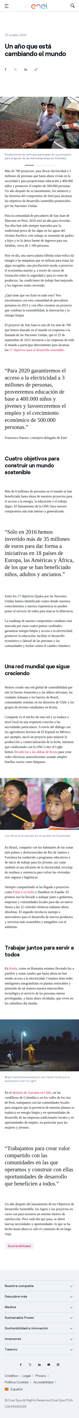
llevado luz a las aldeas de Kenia (36, 752)
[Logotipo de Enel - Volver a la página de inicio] (39, 6)
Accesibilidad (43, 1382)
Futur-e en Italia (23, 892)
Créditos (11, 1376)
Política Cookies (17, 1382)
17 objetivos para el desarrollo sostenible (37, 350)
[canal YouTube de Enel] (48, 1364)
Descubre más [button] (16, 1296)
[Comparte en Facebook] (5, 69)
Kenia (13, 968)
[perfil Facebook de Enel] (21, 1364)
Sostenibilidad (19, 1246)
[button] (6, 5)
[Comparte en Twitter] (15, 69)
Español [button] (14, 1389)
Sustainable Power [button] (19, 1318)
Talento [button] (11, 1349)
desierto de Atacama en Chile (31, 1092)
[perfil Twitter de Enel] (30, 1364)
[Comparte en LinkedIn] (25, 69)
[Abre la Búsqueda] (72, 6)
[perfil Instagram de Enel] (58, 1364)
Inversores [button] (13, 1339)
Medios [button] (10, 1307)
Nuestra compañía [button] (19, 1286)
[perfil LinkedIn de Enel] (39, 1364)
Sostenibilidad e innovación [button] (26, 1328)
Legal (27, 1376)
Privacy (40, 1376)
